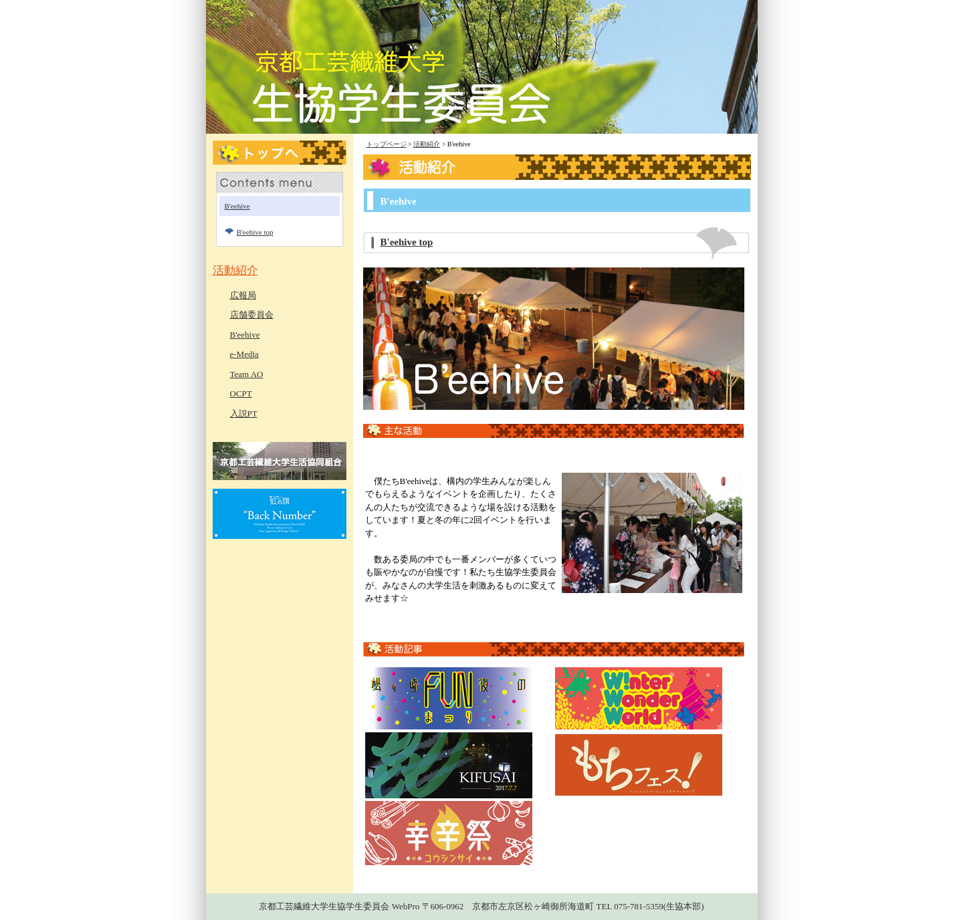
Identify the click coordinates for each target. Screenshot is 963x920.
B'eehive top (407, 242)
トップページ (386, 144)
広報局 (243, 295)
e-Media (244, 354)
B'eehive (237, 206)
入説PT (243, 414)
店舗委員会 (252, 315)
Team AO (246, 374)
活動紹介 (426, 144)
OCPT (241, 393)
